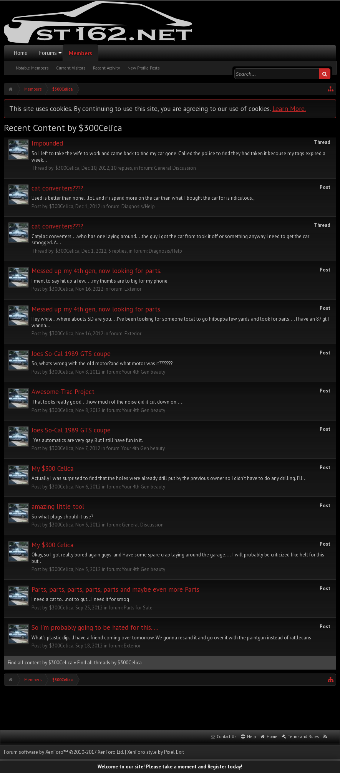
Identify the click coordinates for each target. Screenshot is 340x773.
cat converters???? (57, 188)
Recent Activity (106, 68)
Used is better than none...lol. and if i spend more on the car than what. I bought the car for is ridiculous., (143, 198)
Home (21, 52)
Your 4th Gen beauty (143, 372)
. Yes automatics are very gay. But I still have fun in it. (87, 440)
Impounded (47, 143)
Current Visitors (70, 68)
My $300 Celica (52, 468)
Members (80, 53)
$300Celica (67, 168)
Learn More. (289, 108)
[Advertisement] (170, 707)
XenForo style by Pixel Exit (155, 752)
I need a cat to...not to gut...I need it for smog (80, 599)
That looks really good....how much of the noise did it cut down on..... (108, 402)
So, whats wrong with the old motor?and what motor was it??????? (102, 363)
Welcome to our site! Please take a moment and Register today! (170, 766)
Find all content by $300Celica (40, 662)
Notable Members (32, 68)
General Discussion (175, 168)
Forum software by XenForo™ (64, 752)
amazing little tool (58, 506)
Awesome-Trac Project (63, 391)
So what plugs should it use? (62, 516)
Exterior (132, 289)
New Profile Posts (143, 68)
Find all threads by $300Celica (109, 662)
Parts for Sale (138, 607)
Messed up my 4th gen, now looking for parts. (96, 270)
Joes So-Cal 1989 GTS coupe (71, 353)
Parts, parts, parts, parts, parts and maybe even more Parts (115, 589)
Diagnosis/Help (138, 206)
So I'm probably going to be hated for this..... (95, 627)
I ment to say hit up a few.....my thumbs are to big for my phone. (100, 281)
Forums (48, 52)
